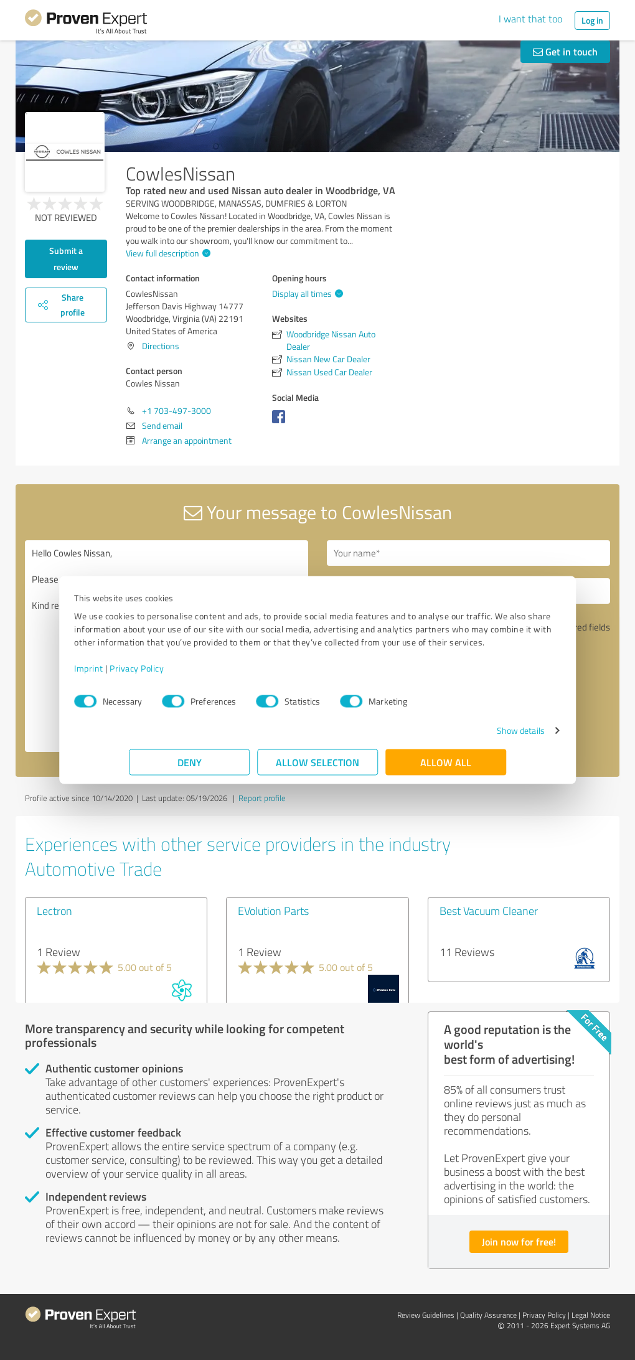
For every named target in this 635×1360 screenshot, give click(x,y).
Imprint (143, 674)
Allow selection (317, 768)
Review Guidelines (425, 1315)
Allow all (445, 768)
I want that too (530, 19)
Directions (160, 346)
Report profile (262, 798)
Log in (592, 20)
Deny (189, 768)
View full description (166, 253)
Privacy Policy (191, 674)
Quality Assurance (488, 1315)
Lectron (54, 910)
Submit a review (66, 259)
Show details (466, 737)
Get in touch (565, 51)
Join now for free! (519, 1241)
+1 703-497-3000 (176, 410)
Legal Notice (591, 1315)
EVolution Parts (273, 910)
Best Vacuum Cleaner (489, 910)
